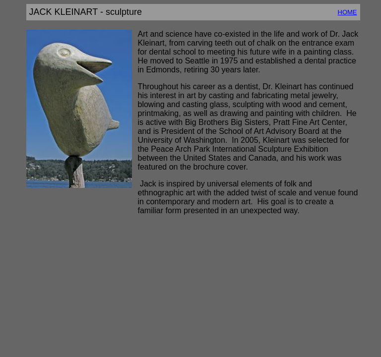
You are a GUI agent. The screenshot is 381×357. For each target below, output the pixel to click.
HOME (347, 12)
